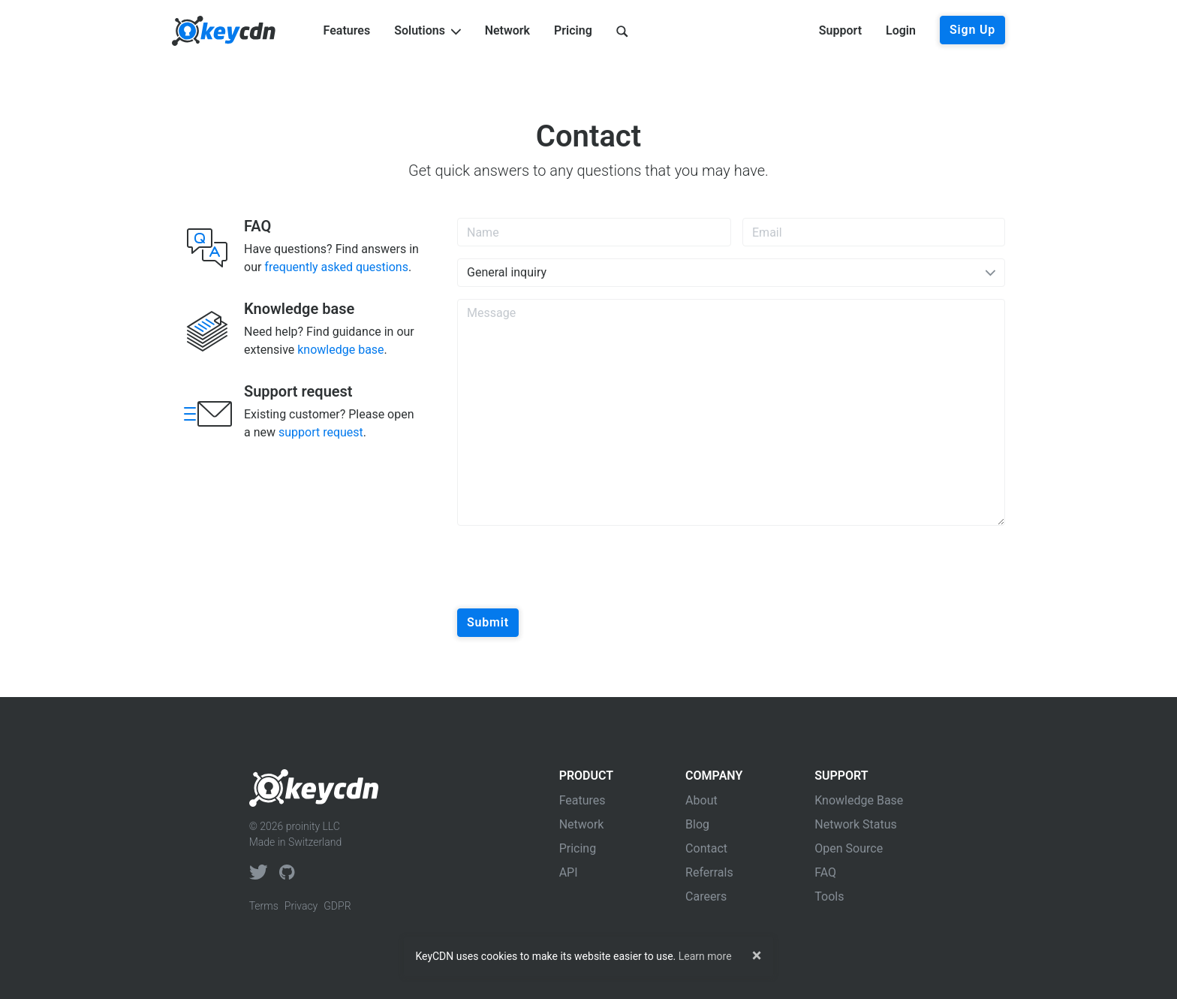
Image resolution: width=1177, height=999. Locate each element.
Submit (488, 622)
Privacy (301, 906)
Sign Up (972, 30)
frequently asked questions (336, 267)
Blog (697, 824)
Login (901, 30)
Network (507, 30)
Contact (706, 848)
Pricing (573, 30)
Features (347, 30)
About (701, 800)
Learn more (705, 956)
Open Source (848, 848)
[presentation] (571, 567)
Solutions (427, 30)
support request (320, 432)
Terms (263, 906)
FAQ (825, 872)
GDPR (337, 906)
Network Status (855, 824)
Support (840, 30)
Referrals (709, 872)
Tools (829, 896)
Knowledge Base (858, 800)
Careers (706, 896)
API (568, 872)
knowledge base (340, 350)
